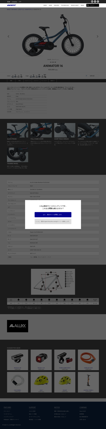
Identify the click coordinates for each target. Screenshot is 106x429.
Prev (8, 36)
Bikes (45, 5)
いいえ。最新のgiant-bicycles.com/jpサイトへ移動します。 (53, 221)
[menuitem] (8, 1)
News (82, 5)
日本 (20, 1)
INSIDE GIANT (75, 5)
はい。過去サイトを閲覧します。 (53, 214)
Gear (50, 5)
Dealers (56, 5)
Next (97, 36)
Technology (65, 5)
